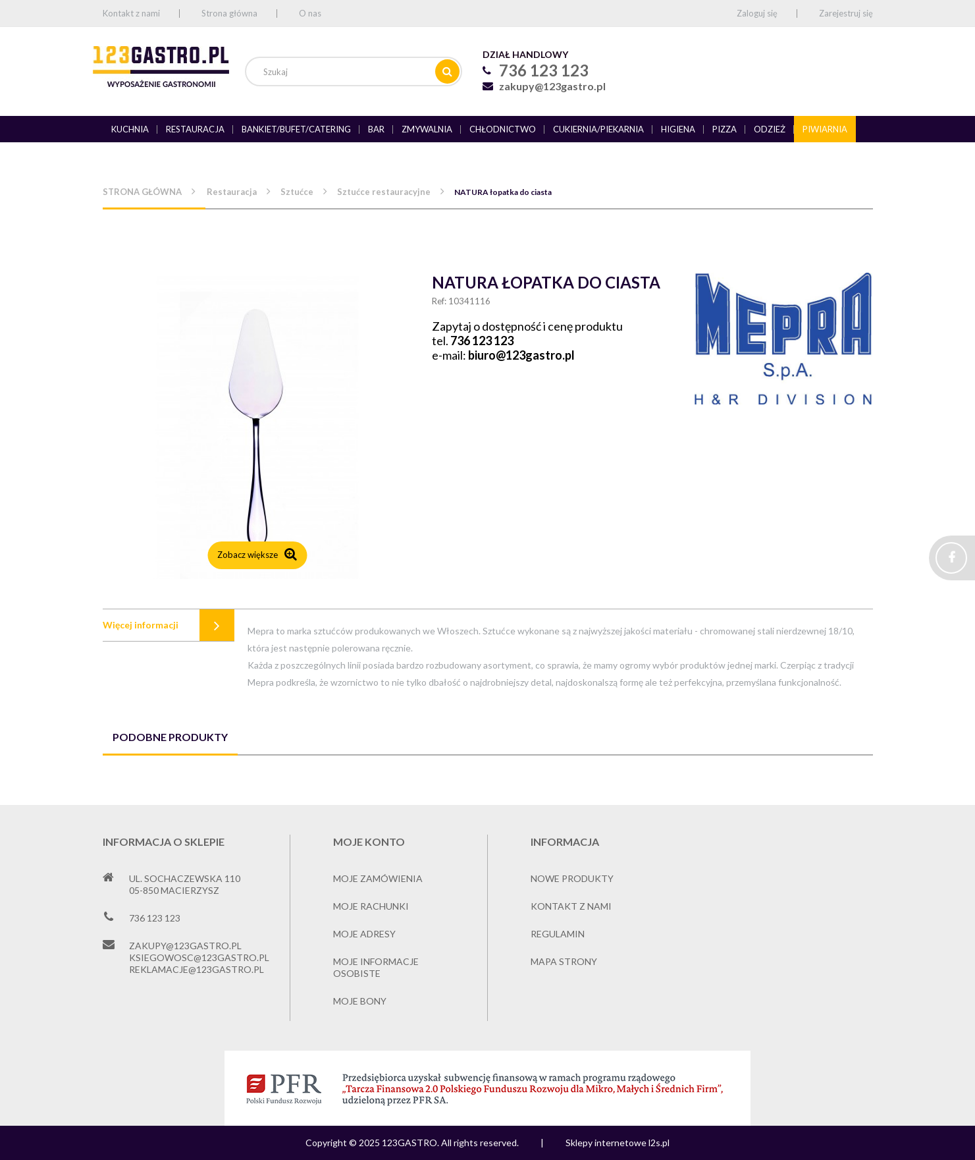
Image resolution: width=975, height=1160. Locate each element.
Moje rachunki (371, 906)
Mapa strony (564, 961)
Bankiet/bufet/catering (296, 129)
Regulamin (558, 933)
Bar (376, 129)
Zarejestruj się (846, 13)
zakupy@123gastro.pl (552, 86)
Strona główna (229, 13)
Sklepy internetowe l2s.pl (618, 1142)
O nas (310, 13)
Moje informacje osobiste (376, 967)
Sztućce (296, 191)
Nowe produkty (572, 878)
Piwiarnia (825, 129)
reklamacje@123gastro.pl (196, 969)
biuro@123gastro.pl (521, 355)
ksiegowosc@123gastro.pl (199, 957)
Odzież (769, 129)
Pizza (724, 129)
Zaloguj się (757, 13)
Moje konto (369, 841)
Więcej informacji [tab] (140, 624)
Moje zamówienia (378, 878)
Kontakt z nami (131, 13)
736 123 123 (482, 340)
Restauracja (195, 129)
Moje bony (359, 1001)
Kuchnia (130, 129)
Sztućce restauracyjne (384, 191)
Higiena (678, 129)
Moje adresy (364, 933)
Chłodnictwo (502, 129)
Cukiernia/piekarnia (598, 129)
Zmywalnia (427, 129)
